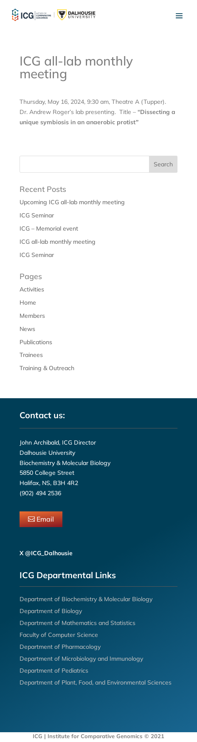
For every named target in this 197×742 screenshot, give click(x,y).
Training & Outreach (47, 368)
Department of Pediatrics (54, 670)
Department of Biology (51, 611)
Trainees (31, 355)
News (27, 329)
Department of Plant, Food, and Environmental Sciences (96, 682)
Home (28, 302)
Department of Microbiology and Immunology (81, 658)
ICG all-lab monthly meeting (58, 241)
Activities (32, 289)
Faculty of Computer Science (59, 635)
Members (32, 316)
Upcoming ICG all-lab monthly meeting (72, 202)
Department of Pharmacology (60, 647)
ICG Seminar (37, 215)
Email (45, 519)
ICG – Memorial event (49, 228)
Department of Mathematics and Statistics (77, 623)
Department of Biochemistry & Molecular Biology (86, 599)
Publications (36, 342)
